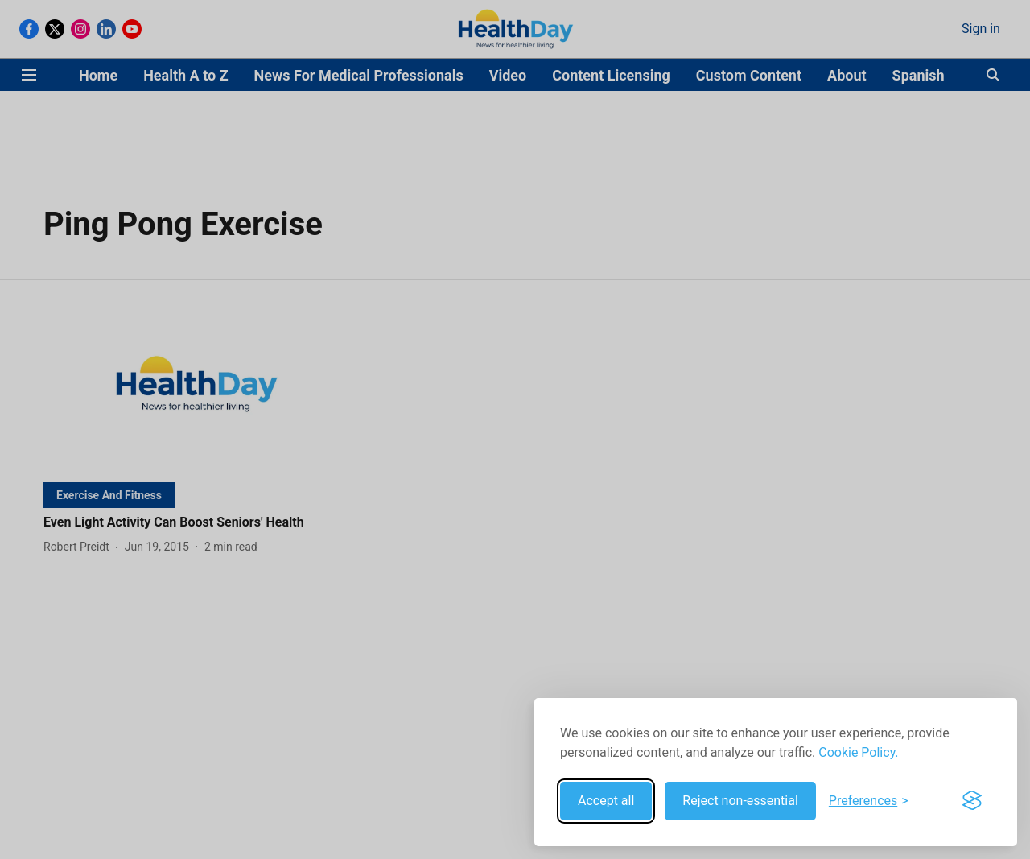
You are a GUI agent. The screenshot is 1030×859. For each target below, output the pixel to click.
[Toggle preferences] (868, 801)
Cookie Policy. (858, 752)
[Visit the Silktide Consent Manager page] (972, 801)
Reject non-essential (740, 800)
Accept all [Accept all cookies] (606, 800)
